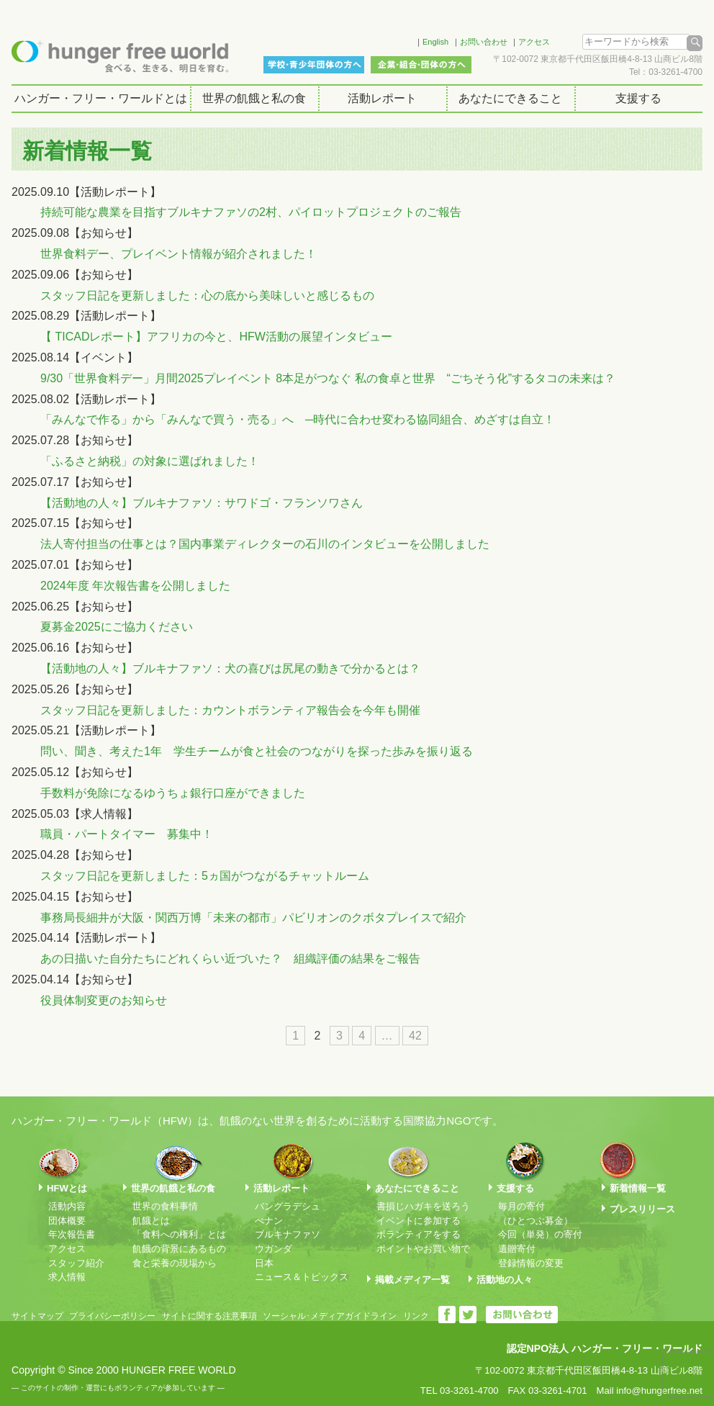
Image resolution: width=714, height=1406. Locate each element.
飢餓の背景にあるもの (179, 1248)
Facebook (385, 39)
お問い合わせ (483, 41)
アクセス (534, 41)
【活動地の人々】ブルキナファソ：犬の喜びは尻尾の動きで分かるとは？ (230, 668)
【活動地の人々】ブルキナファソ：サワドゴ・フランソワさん (201, 503)
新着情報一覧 (638, 1188)
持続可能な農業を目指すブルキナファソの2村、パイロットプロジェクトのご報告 (250, 212)
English (435, 41)
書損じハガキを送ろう (423, 1206)
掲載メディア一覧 (412, 1279)
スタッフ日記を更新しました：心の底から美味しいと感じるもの (207, 295)
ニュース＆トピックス (301, 1276)
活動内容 (67, 1206)
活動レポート (382, 98)
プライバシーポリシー (112, 1316)
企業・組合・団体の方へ (421, 64)
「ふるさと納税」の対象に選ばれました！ (149, 461)
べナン (269, 1220)
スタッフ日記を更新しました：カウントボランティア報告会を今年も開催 (230, 710)
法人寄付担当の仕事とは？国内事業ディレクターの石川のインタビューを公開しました (264, 544)
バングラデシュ (287, 1206)
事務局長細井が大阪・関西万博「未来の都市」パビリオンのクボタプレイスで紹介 (253, 917)
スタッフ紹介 (76, 1263)
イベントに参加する (418, 1220)
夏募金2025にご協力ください (116, 627)
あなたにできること (510, 98)
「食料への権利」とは (179, 1234)
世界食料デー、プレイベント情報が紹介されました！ (178, 254)
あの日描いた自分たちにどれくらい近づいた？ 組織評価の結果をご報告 (230, 958)
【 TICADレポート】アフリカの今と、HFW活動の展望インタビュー (216, 336)
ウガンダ (273, 1248)
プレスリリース (642, 1209)
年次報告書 (71, 1234)
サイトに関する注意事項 (209, 1316)
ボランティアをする (418, 1234)
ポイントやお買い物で (423, 1248)
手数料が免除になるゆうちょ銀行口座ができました (172, 793)
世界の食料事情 (165, 1206)
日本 (264, 1263)
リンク (416, 1316)
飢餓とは (151, 1220)
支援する (638, 98)
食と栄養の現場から (174, 1263)
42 (415, 1035)
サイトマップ (37, 1316)
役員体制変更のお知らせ (103, 1000)
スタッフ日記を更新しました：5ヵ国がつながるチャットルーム (204, 876)
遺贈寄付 (517, 1248)
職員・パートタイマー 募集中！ (126, 834)
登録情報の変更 (531, 1263)
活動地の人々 (504, 1279)
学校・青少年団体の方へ (313, 64)
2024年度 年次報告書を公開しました (135, 586)
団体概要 (67, 1220)
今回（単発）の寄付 (540, 1234)
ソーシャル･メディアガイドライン (330, 1316)
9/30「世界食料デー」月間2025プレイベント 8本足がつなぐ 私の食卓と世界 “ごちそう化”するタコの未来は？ (327, 378)
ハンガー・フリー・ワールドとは (100, 98)
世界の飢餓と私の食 (254, 98)
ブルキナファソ (287, 1234)
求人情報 (67, 1276)
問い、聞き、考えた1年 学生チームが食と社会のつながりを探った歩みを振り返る (256, 751)
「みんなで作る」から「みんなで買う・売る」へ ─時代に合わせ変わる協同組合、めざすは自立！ (297, 419)
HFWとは (67, 1188)
